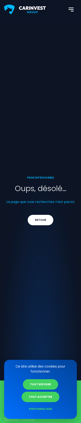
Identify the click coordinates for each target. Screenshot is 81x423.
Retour (40, 220)
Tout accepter (40, 397)
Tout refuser (40, 384)
